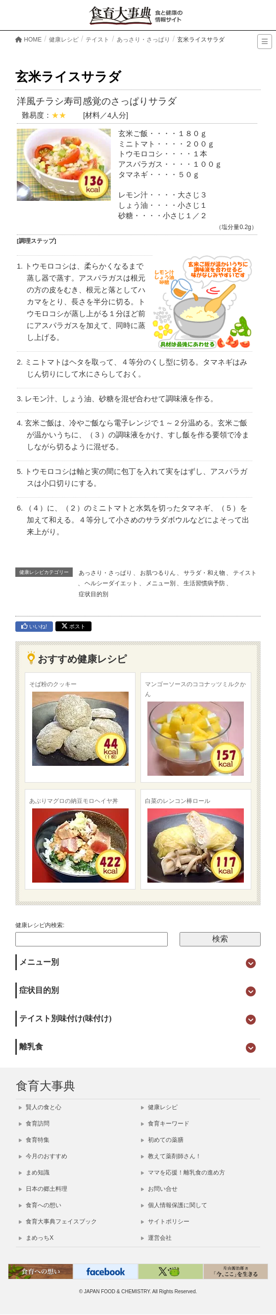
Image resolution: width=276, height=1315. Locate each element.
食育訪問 (34, 1123)
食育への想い (40, 1205)
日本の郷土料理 (43, 1188)
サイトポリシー (165, 1221)
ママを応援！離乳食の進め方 (183, 1172)
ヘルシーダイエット (111, 583)
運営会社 (156, 1237)
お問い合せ (159, 1188)
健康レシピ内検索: (39, 925)
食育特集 (34, 1139)
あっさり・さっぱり (105, 572)
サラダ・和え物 (204, 572)
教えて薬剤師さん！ (171, 1156)
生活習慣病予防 (204, 583)
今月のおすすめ (43, 1156)
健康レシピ (159, 1107)
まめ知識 (34, 1172)
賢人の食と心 (40, 1107)
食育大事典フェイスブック (58, 1221)
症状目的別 (93, 594)
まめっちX (36, 1237)
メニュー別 (161, 583)
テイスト (245, 572)
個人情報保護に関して (174, 1205)
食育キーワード (165, 1123)
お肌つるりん (158, 572)
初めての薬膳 (162, 1139)
